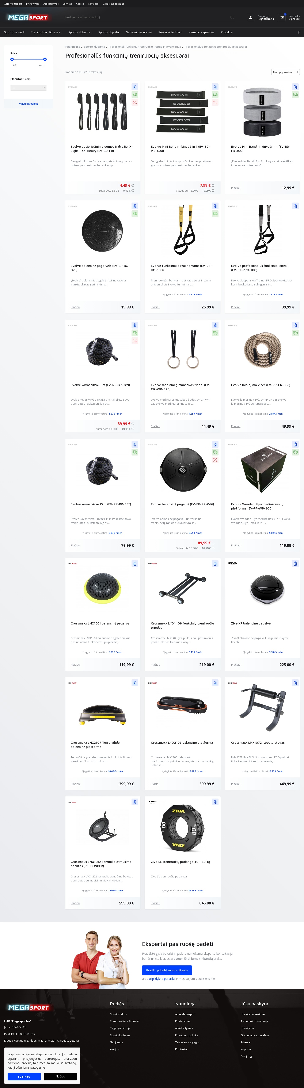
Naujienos (116, 1042)
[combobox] (285, 72)
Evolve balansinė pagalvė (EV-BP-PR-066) (182, 504)
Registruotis (266, 19)
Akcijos (80, 3)
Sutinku (24, 1076)
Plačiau (235, 188)
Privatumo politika (186, 1035)
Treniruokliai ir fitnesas (125, 1021)
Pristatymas (32, 3)
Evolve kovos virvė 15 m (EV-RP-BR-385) (101, 504)
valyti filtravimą (28, 103)
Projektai (227, 32)
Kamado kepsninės (201, 32)
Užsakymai (248, 1028)
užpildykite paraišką (162, 979)
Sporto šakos (14, 32)
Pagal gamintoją (120, 1028)
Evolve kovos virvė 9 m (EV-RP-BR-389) (100, 385)
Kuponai (246, 1049)
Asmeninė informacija (254, 1021)
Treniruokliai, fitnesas (46, 32)
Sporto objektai (108, 32)
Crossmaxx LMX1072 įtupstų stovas (257, 742)
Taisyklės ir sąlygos (187, 1042)
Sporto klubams (80, 32)
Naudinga (185, 1003)
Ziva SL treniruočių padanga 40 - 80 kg (180, 862)
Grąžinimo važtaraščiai (255, 1035)
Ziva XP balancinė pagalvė (251, 623)
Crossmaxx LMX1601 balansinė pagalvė (100, 623)
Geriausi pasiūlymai (139, 32)
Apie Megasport (13, 3)
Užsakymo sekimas (113, 3)
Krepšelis (294, 16)
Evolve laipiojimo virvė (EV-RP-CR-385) (260, 385)
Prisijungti (263, 16)
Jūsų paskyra (254, 1003)
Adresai (246, 1042)
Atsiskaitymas (50, 3)
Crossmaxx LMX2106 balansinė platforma (182, 742)
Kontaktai (93, 3)
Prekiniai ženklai (170, 32)
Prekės (117, 1003)
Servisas (67, 3)
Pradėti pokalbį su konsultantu (167, 970)
